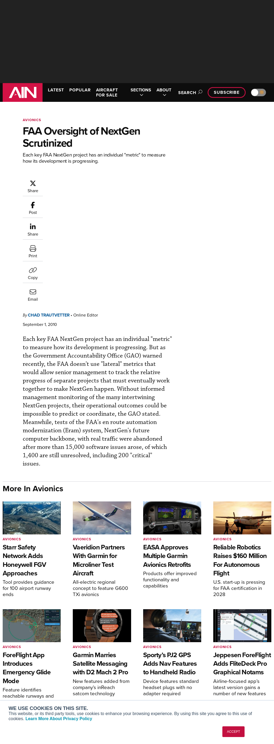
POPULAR (79, 89)
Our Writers (225, 664)
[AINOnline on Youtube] (248, 631)
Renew (82, 671)
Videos (151, 679)
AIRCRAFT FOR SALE (107, 92)
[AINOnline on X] (258, 631)
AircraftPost (20, 676)
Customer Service (91, 664)
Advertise (226, 686)
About (220, 657)
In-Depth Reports (159, 671)
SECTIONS (141, 92)
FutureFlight (17, 691)
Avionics (32, 119)
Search (189, 92)
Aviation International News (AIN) (31, 666)
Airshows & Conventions (166, 693)
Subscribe (226, 92)
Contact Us (224, 679)
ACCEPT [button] (233, 732)
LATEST (56, 89)
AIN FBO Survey (24, 657)
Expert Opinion (158, 664)
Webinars (153, 686)
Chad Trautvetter (49, 206)
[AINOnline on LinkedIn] (269, 631)
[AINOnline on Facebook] (237, 631)
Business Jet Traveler (28, 683)
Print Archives (157, 657)
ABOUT (164, 92)
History (221, 671)
